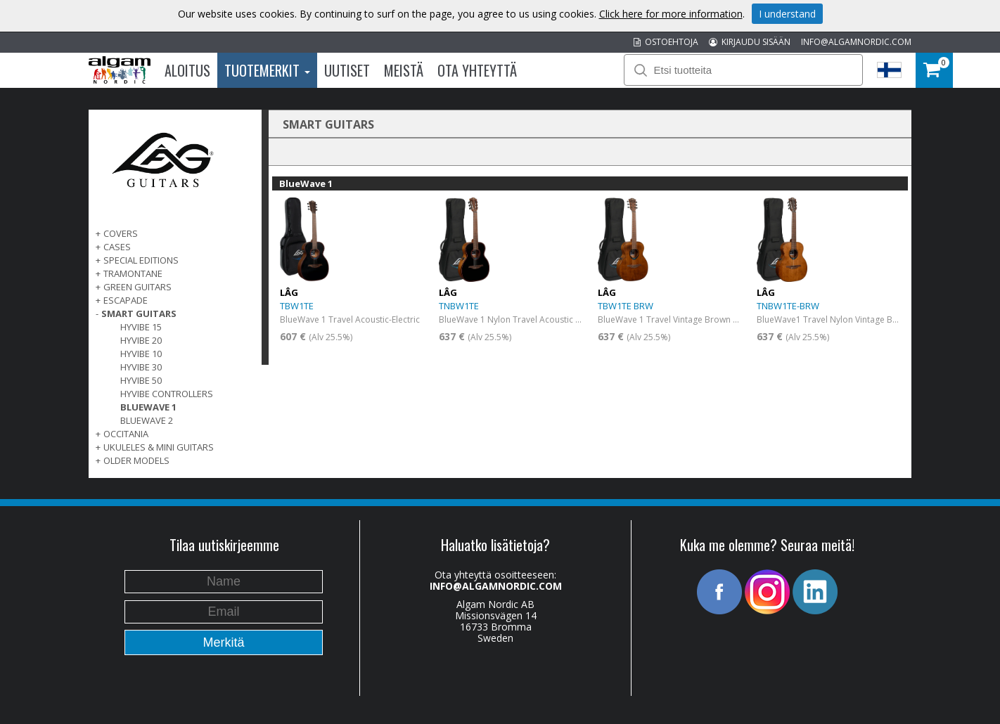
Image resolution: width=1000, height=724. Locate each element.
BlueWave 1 (148, 407)
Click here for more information (671, 13)
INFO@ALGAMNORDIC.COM (856, 42)
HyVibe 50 (141, 380)
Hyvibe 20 (141, 340)
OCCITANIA (125, 433)
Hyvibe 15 (141, 327)
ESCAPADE (125, 300)
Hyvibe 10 (141, 353)
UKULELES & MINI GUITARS (158, 447)
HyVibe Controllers (166, 393)
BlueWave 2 (146, 420)
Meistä (403, 70)
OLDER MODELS (136, 460)
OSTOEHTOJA (666, 42)
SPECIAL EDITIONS (141, 260)
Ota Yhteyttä (477, 70)
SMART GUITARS (139, 313)
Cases (117, 246)
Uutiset (347, 70)
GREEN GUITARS (137, 286)
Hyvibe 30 (141, 367)
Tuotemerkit (267, 70)
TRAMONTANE (132, 273)
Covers (120, 233)
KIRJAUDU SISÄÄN (749, 42)
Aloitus (187, 70)
